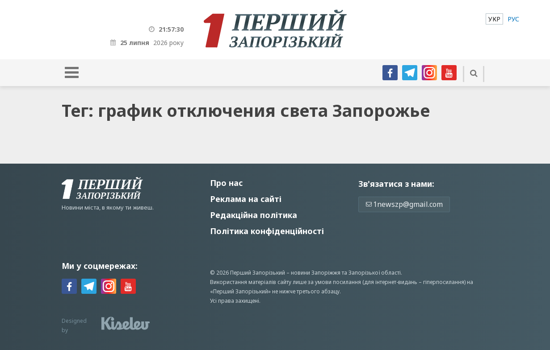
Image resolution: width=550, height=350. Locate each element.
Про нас (226, 182)
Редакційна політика (253, 215)
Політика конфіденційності (267, 231)
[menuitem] (494, 19)
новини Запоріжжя (315, 272)
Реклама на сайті (245, 199)
